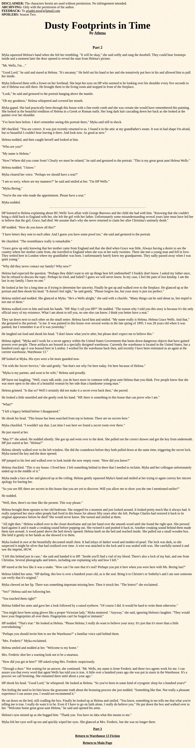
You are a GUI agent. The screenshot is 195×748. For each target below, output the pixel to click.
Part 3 (97, 729)
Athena (100, 33)
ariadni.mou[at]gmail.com (43, 10)
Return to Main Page (97, 743)
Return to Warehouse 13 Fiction (97, 736)
